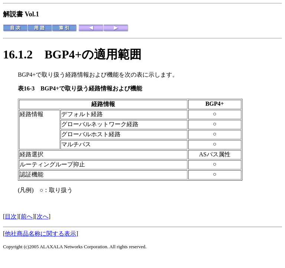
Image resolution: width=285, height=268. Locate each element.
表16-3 (29, 88)
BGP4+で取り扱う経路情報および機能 (91, 88)
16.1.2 (24, 54)
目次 (11, 216)
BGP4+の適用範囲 (93, 54)
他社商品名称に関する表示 (40, 233)
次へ (43, 216)
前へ (27, 216)
